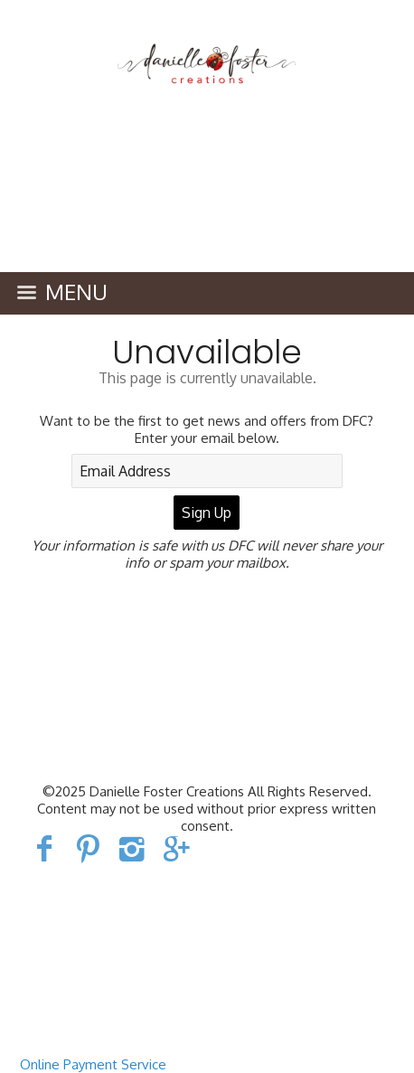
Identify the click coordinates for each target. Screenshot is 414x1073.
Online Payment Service (93, 1064)
